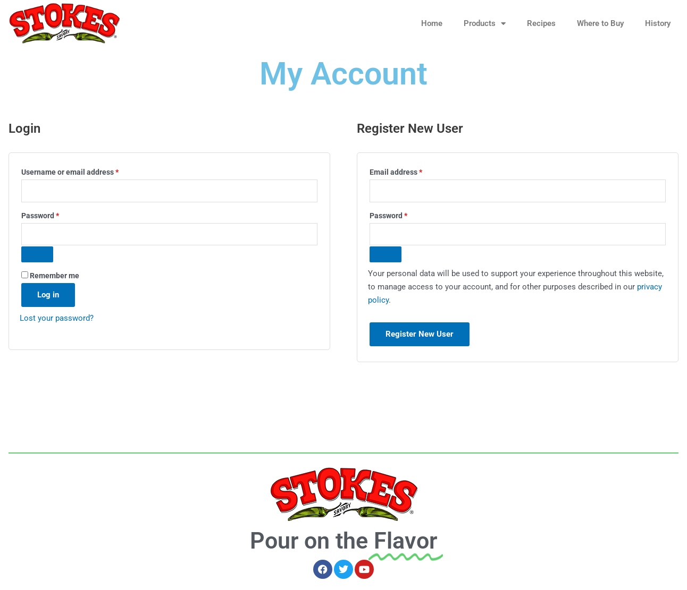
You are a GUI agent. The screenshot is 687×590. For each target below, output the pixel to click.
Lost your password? (57, 318)
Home (431, 23)
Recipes (541, 23)
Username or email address (85, 170)
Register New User (420, 334)
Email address (411, 170)
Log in (48, 295)
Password (55, 214)
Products (485, 23)
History (658, 23)
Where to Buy (600, 23)
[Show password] (37, 254)
